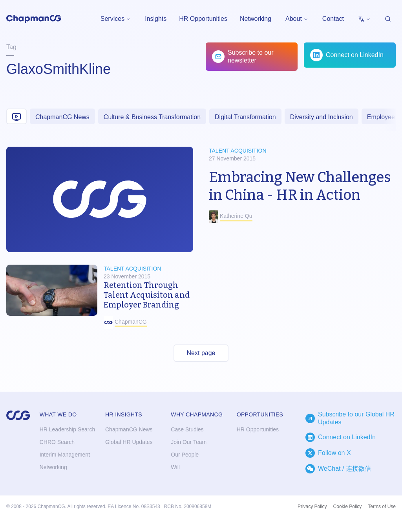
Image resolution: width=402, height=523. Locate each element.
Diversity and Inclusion (321, 117)
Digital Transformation (245, 117)
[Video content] (16, 116)
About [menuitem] (296, 18)
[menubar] (115, 19)
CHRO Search (57, 442)
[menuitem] (364, 19)
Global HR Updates (129, 442)
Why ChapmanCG (197, 414)
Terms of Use (382, 506)
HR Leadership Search (67, 429)
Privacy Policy (312, 506)
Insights (155, 18)
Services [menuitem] (115, 18)
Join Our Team (188, 442)
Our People (185, 454)
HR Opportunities (203, 18)
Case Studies (187, 429)
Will (175, 467)
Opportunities (260, 414)
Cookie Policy (347, 506)
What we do (58, 414)
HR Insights (123, 414)
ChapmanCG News (62, 117)
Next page (201, 353)
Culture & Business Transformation (152, 117)
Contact (333, 18)
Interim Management (65, 454)
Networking (255, 18)
